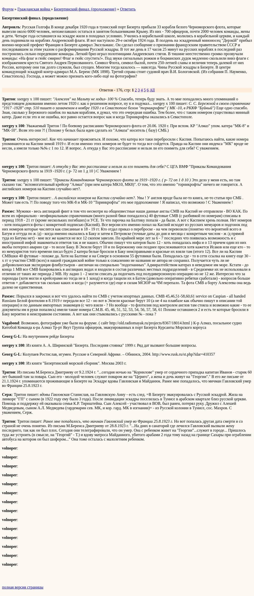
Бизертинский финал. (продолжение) (85, 9)
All (152, 90)
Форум (7, 9)
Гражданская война (34, 9)
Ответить (128, 9)
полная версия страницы (22, 587)
